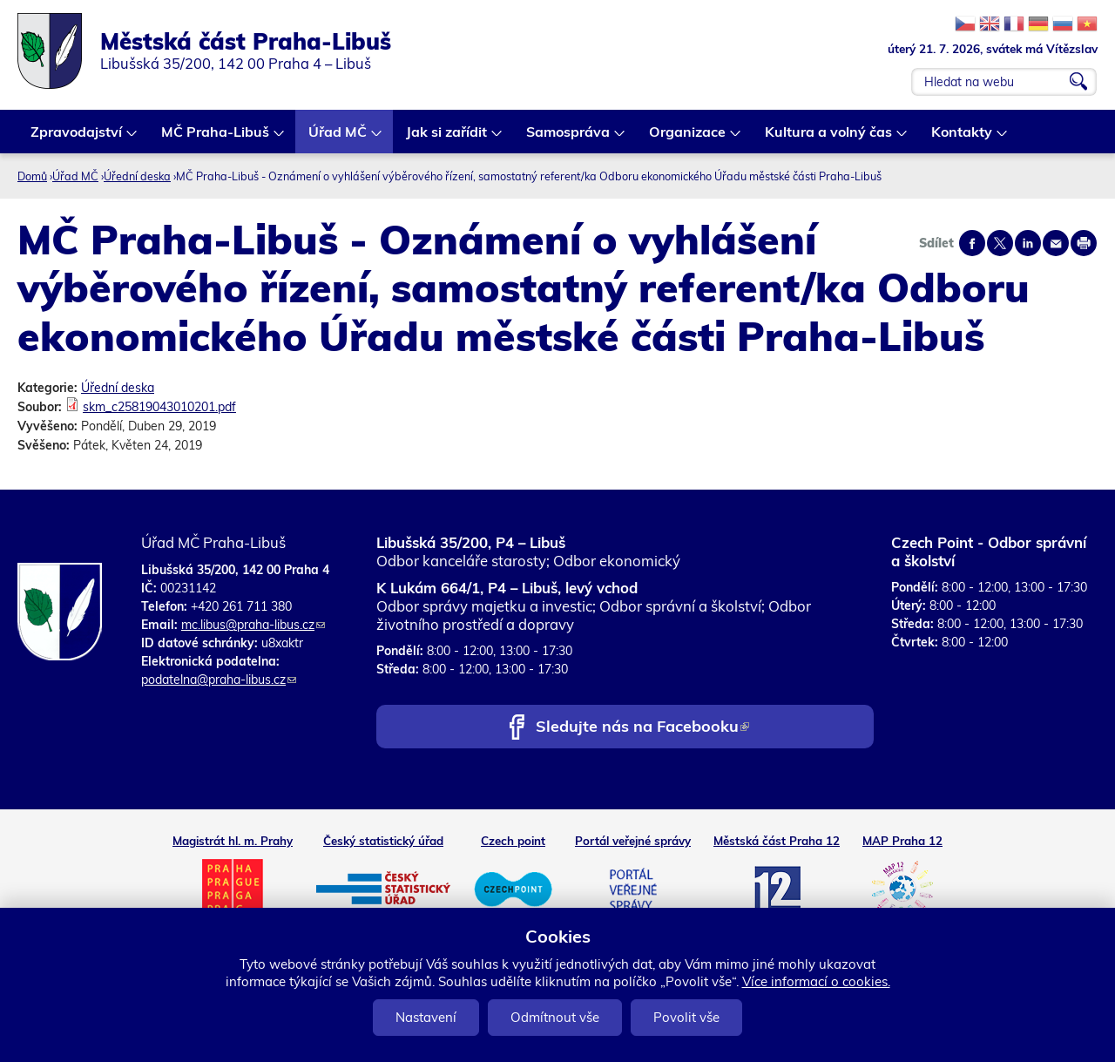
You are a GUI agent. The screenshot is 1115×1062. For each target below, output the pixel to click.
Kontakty (962, 138)
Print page (1084, 243)
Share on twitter (1000, 243)
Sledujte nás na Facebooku (642, 728)
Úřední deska (137, 176)
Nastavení (425, 1017)
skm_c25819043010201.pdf (159, 407)
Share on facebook (972, 243)
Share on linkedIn (1028, 243)
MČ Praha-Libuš (216, 138)
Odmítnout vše (554, 1017)
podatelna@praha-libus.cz (218, 679)
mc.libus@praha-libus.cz (253, 624)
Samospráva (569, 138)
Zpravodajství (77, 138)
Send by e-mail (1056, 243)
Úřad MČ (338, 138)
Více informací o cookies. (816, 981)
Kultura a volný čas (829, 138)
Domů (32, 176)
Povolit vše (686, 1017)
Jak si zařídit (447, 138)
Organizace (688, 138)
